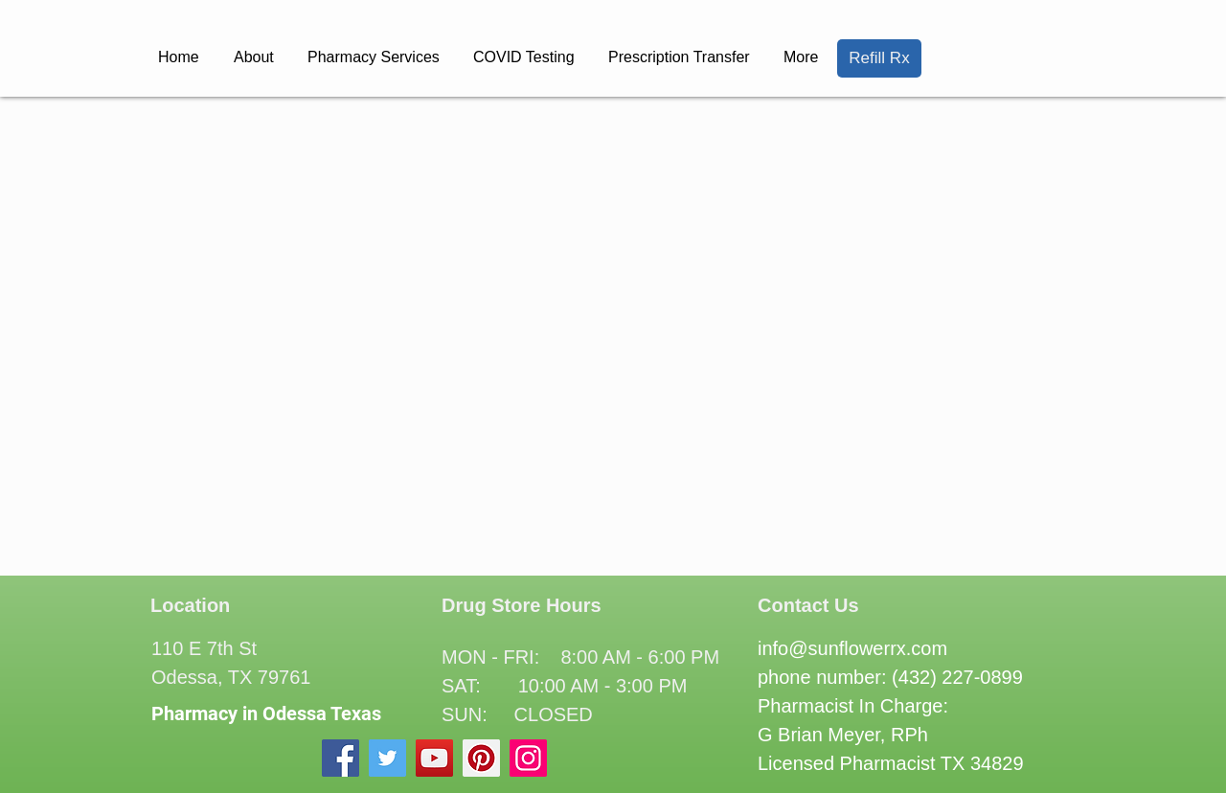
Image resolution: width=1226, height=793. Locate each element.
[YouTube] (434, 758)
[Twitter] (387, 758)
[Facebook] (340, 758)
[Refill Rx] (879, 58)
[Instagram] (528, 758)
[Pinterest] (481, 758)
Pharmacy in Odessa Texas (266, 713)
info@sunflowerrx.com (852, 648)
